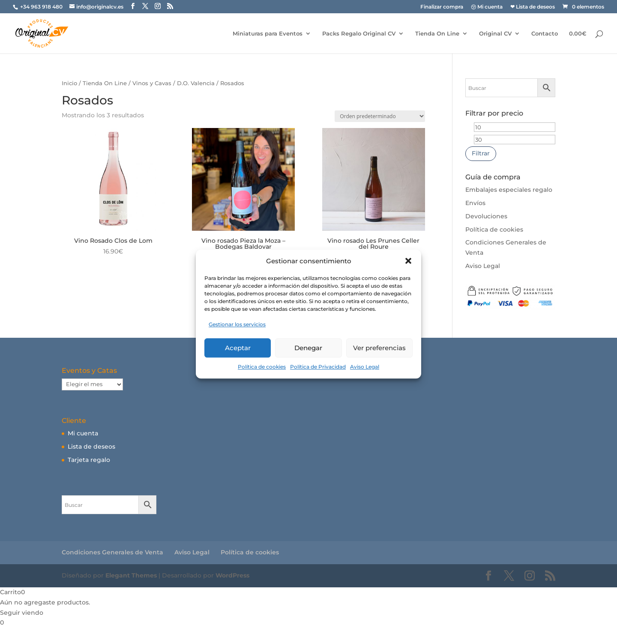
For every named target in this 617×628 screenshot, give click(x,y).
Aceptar (238, 348)
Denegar (308, 348)
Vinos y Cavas (151, 83)
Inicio (69, 83)
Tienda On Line (437, 33)
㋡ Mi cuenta (487, 7)
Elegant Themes (131, 575)
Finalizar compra (441, 7)
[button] (408, 261)
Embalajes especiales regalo (508, 189)
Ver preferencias (379, 348)
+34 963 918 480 (42, 6)
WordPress (232, 575)
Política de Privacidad (318, 366)
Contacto (544, 33)
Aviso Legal (364, 366)
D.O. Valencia (196, 83)
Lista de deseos (91, 446)
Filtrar (481, 153)
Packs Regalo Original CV (358, 33)
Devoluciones (486, 216)
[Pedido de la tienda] (380, 116)
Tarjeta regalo (89, 460)
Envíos (475, 203)
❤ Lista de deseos (532, 7)
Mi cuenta (83, 433)
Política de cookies (262, 366)
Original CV (495, 33)
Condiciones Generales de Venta (112, 552)
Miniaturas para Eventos (268, 33)
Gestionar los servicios (237, 324)
